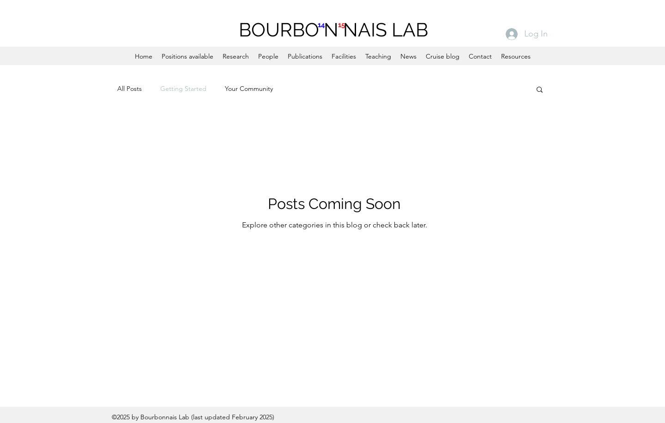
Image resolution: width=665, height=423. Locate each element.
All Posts (129, 88)
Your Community (249, 88)
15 (341, 25)
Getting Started (183, 88)
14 (321, 25)
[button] (539, 90)
